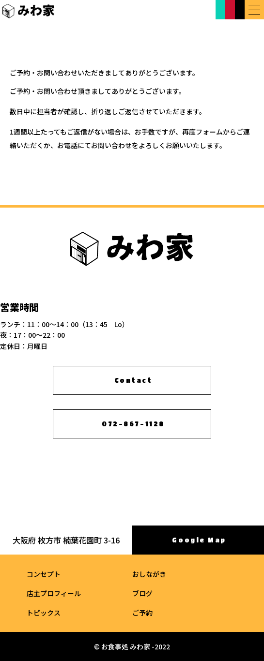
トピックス (44, 612)
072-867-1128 (133, 424)
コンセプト (44, 574)
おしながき (149, 574)
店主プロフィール (54, 593)
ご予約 (142, 612)
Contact (133, 381)
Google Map (199, 540)
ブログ (142, 593)
